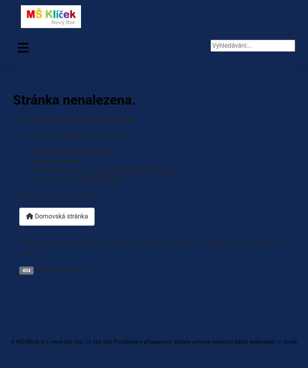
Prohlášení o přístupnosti (142, 342)
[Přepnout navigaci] (23, 48)
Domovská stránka (57, 216)
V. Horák (287, 342)
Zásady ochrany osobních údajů (210, 342)
